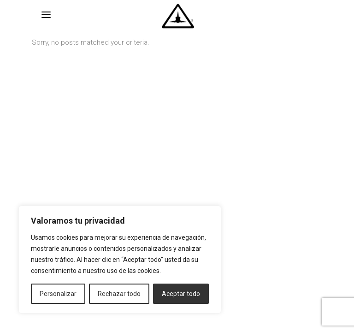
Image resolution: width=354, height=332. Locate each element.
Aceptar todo (181, 293)
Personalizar (58, 293)
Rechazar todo (119, 293)
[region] (119, 260)
